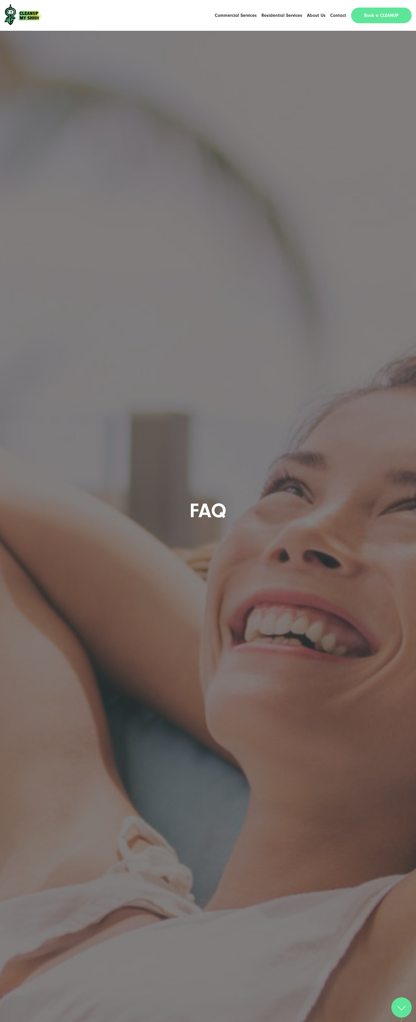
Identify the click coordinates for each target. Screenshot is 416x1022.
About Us (316, 15)
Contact (338, 15)
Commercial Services (236, 15)
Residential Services (281, 15)
